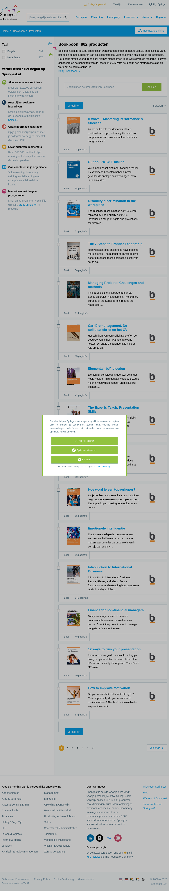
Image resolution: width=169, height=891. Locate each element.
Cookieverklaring (102, 466)
